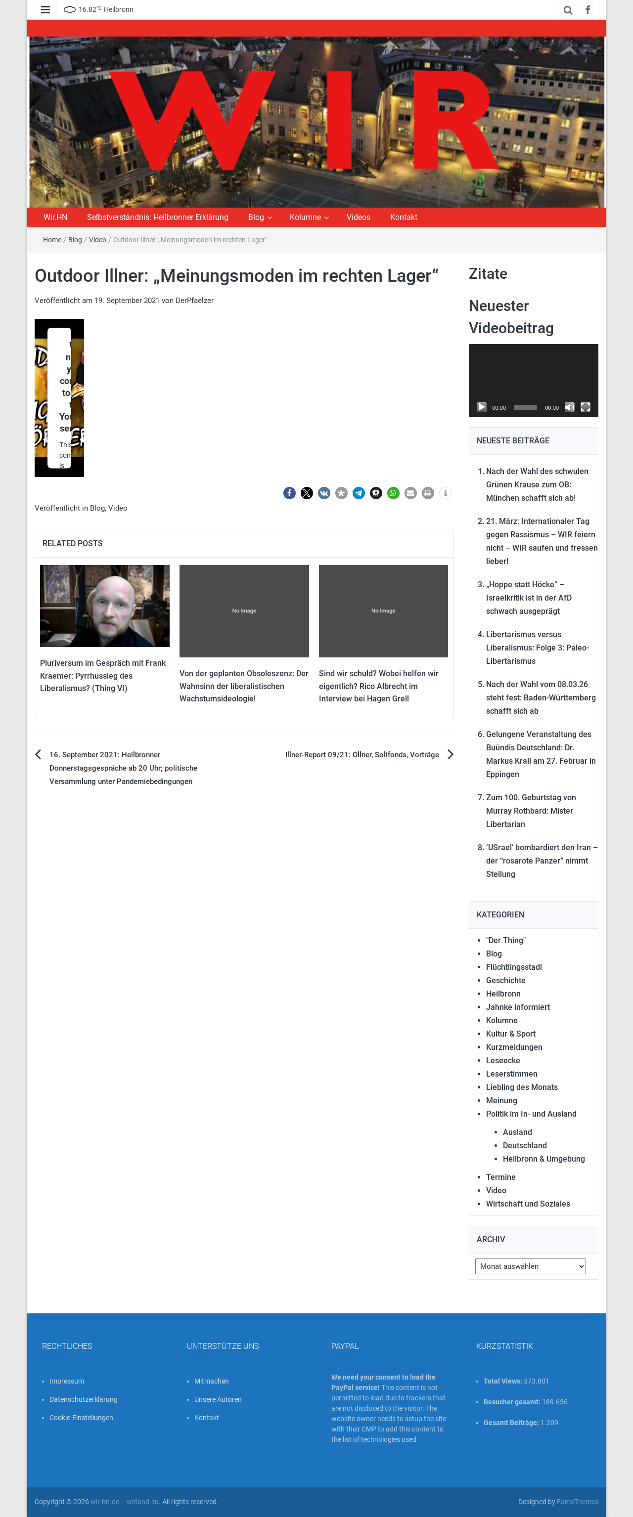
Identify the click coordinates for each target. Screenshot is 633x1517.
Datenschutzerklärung (83, 1399)
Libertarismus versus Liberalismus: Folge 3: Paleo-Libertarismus (537, 648)
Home (52, 240)
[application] (534, 380)
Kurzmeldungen (514, 1047)
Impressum (66, 1381)
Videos (358, 217)
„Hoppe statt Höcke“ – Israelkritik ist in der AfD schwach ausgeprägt (529, 598)
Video (97, 240)
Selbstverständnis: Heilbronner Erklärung (157, 217)
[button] (289, 493)
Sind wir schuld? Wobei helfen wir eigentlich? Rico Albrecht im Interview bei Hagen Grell (379, 686)
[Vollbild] (585, 407)
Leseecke (503, 1060)
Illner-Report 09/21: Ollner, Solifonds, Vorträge (362, 754)
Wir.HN (55, 217)
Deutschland (525, 1145)
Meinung (501, 1100)
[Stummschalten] (570, 407)
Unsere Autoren (218, 1399)
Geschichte (506, 980)
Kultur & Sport (511, 1034)
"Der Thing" (506, 940)
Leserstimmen (512, 1074)
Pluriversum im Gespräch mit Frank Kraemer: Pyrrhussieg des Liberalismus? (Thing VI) (103, 675)
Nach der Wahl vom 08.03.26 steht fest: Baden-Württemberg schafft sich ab (541, 698)
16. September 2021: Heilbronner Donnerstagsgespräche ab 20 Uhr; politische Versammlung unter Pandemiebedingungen (123, 768)
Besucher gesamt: (513, 1402)
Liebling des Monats (522, 1087)
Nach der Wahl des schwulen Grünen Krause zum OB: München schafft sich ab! (537, 485)
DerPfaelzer (195, 300)
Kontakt (403, 217)
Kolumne (305, 217)
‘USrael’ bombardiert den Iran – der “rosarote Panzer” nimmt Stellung (542, 861)
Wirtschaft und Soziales (528, 1204)
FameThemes (577, 1502)
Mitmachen (211, 1381)
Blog (256, 217)
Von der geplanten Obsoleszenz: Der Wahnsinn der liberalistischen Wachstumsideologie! (244, 686)
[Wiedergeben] (482, 407)
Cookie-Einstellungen (81, 1418)
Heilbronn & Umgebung (544, 1159)
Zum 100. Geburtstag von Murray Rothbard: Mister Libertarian (531, 811)
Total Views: (504, 1381)
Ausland (517, 1132)
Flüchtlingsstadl (514, 967)
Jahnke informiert (518, 1007)
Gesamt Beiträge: (512, 1423)
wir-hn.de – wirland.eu (124, 1502)
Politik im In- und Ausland (531, 1114)
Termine (501, 1177)
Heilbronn (503, 993)
